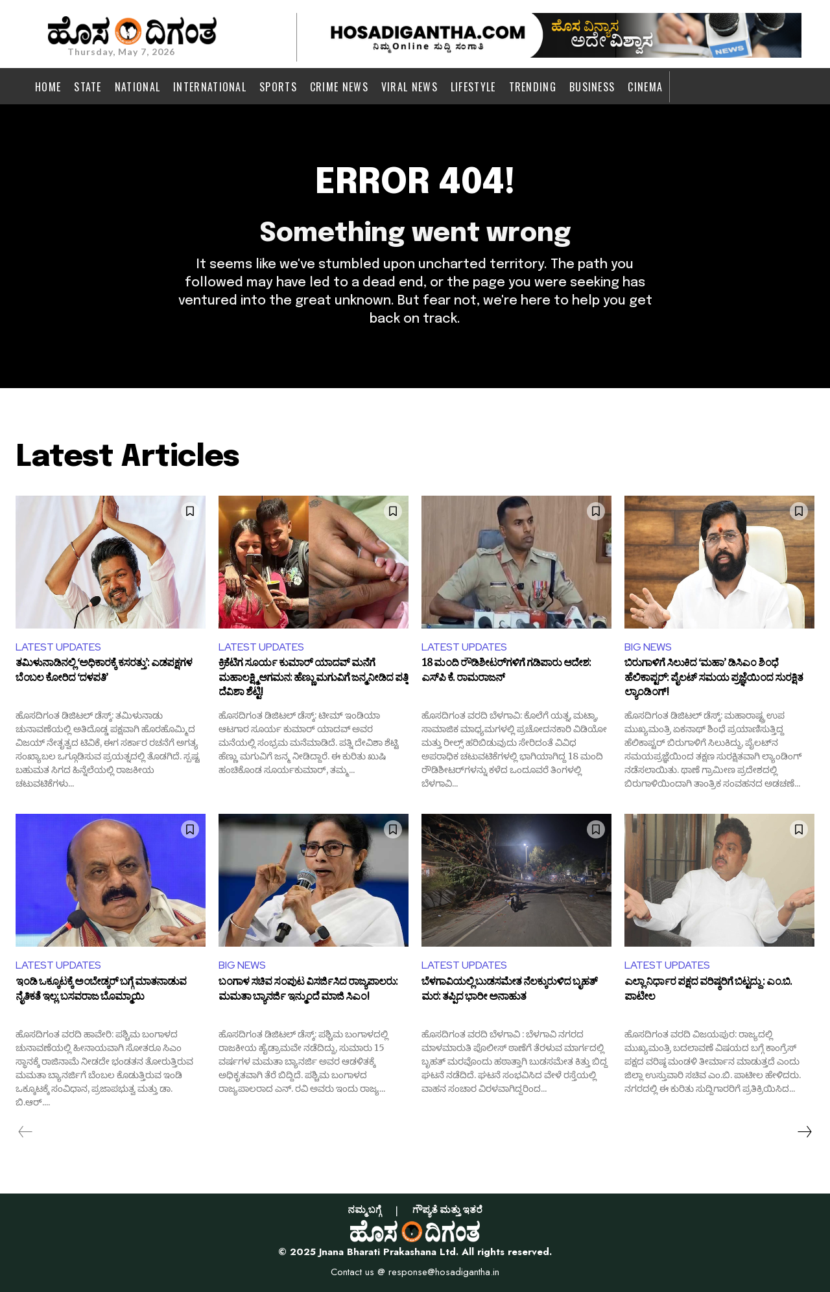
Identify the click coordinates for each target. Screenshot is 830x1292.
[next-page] (804, 1132)
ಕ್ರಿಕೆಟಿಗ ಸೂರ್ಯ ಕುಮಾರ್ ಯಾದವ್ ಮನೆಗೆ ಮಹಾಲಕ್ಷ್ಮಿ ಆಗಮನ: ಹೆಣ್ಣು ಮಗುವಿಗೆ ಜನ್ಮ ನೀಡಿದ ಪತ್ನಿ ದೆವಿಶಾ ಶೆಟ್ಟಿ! (313, 680)
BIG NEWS (648, 647)
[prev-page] (26, 1132)
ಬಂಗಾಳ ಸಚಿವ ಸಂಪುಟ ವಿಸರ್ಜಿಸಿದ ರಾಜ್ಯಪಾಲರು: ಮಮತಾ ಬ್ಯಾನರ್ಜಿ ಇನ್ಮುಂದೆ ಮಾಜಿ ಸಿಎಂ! (308, 992)
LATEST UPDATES (58, 647)
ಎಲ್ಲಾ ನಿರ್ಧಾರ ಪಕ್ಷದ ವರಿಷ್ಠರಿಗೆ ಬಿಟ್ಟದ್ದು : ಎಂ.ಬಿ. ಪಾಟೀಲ (708, 992)
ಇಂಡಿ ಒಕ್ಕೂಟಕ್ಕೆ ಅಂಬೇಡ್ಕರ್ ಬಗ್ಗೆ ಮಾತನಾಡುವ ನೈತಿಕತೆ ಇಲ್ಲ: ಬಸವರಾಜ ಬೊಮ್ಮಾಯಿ (101, 992)
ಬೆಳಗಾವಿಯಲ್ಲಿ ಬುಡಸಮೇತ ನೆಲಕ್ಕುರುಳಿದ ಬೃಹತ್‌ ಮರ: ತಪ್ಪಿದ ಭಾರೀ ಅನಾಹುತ (509, 992)
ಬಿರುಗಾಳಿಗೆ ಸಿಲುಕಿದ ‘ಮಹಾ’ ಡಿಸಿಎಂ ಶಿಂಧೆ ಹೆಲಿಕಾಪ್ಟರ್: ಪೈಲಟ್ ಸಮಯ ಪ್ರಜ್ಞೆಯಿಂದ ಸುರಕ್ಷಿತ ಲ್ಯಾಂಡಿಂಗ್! (713, 680)
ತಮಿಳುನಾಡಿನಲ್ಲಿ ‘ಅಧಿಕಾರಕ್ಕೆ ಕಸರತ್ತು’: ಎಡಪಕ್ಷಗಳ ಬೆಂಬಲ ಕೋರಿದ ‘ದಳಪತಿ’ (104, 673)
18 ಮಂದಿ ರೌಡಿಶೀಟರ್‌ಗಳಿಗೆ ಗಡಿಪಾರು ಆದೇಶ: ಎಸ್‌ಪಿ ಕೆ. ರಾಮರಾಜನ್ (506, 673)
